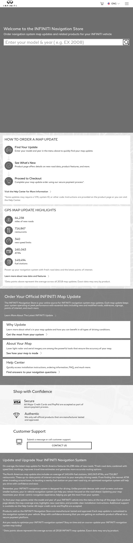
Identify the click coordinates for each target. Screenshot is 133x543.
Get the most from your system (26, 334)
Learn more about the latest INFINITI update (31, 315)
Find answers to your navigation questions (33, 371)
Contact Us (59, 445)
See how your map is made (24, 353)
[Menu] (126, 4)
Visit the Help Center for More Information (28, 191)
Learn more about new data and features (27, 276)
